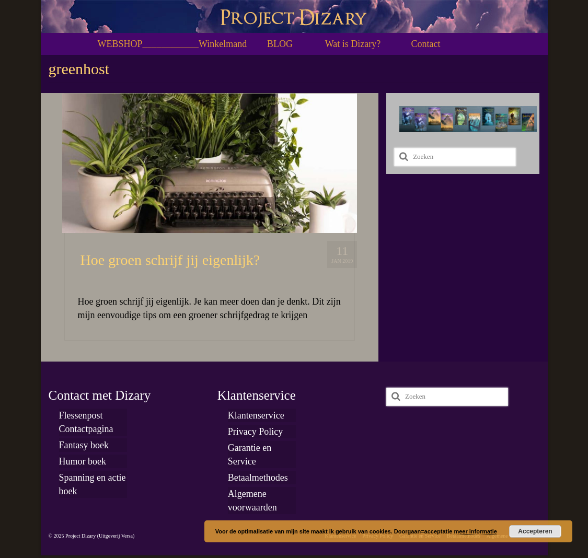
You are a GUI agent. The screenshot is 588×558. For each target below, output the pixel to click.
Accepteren (535, 531)
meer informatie (475, 531)
